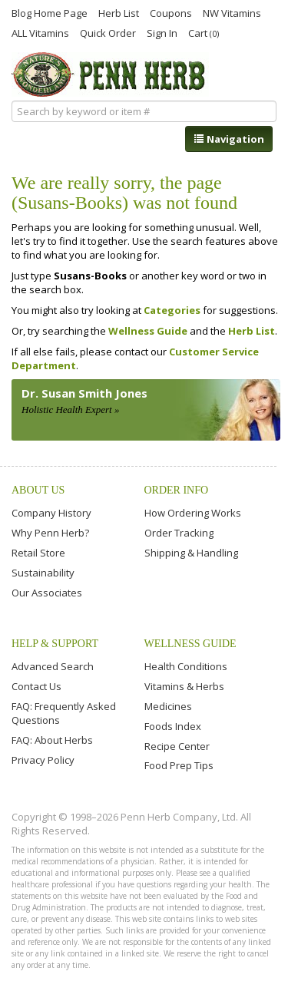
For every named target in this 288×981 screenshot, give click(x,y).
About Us (38, 490)
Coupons (171, 12)
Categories (172, 310)
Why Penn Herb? (50, 533)
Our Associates (47, 593)
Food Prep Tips (179, 765)
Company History (51, 513)
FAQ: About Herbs (52, 740)
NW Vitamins (232, 12)
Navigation (229, 139)
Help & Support (55, 643)
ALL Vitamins (40, 32)
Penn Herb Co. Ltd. (110, 74)
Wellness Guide (147, 331)
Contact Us (36, 686)
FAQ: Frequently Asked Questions (64, 713)
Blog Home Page (50, 12)
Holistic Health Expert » (70, 409)
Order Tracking (179, 533)
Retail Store (38, 553)
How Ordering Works (192, 513)
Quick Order (108, 32)
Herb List (118, 12)
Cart (203, 32)
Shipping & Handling (191, 553)
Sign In (162, 32)
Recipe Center (177, 746)
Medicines (168, 706)
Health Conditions (185, 666)
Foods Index (172, 726)
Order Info (176, 490)
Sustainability (43, 573)
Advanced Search (53, 666)
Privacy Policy (43, 760)
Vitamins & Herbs (184, 686)
